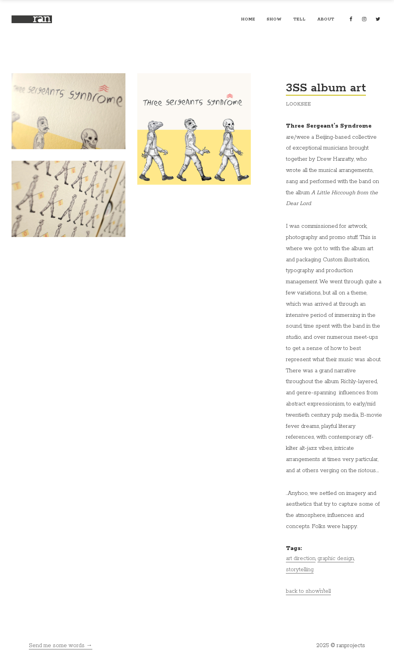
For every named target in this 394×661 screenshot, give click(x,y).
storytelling (300, 569)
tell (299, 19)
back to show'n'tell (308, 591)
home (248, 19)
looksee (298, 104)
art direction (301, 558)
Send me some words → (60, 645)
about (325, 19)
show (274, 19)
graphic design (335, 558)
